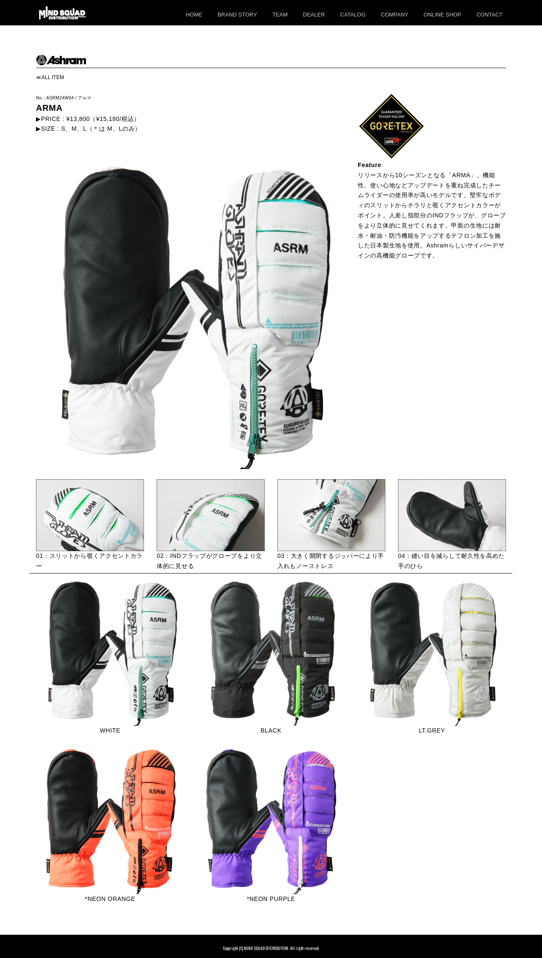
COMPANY (395, 14)
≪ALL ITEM (50, 77)
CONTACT (489, 14)
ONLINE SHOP (442, 14)
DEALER (314, 14)
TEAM (280, 14)
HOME (194, 14)
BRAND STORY (237, 14)
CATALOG (352, 14)
